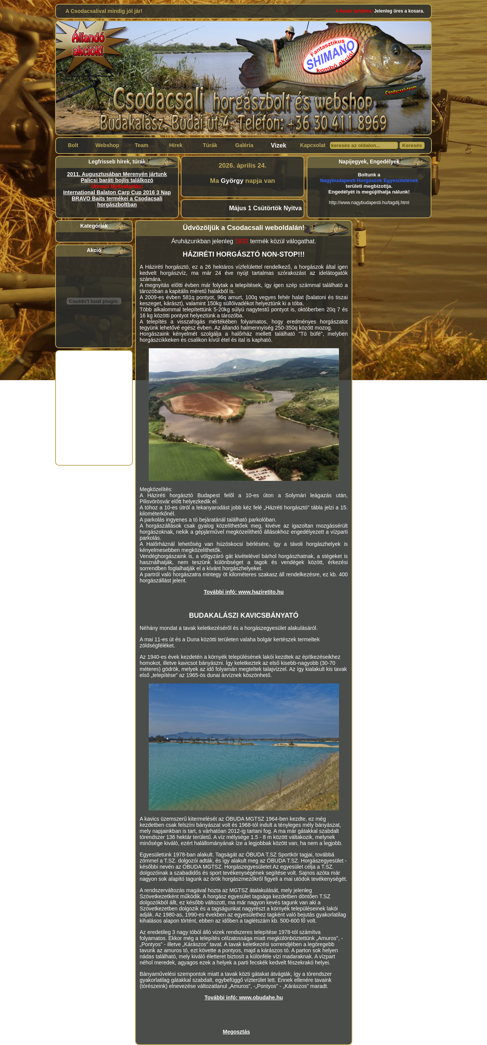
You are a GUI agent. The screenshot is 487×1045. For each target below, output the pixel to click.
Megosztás (236, 1032)
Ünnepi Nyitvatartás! (117, 186)
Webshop (107, 145)
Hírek (175, 145)
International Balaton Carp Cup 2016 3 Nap (117, 192)
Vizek (278, 145)
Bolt (73, 145)
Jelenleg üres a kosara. (380, 11)
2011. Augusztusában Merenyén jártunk (117, 174)
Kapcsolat (313, 145)
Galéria (244, 145)
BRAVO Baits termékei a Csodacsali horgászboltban (117, 201)
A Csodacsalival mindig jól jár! (104, 11)
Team (141, 145)
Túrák (210, 145)
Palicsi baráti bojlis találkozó (117, 180)
